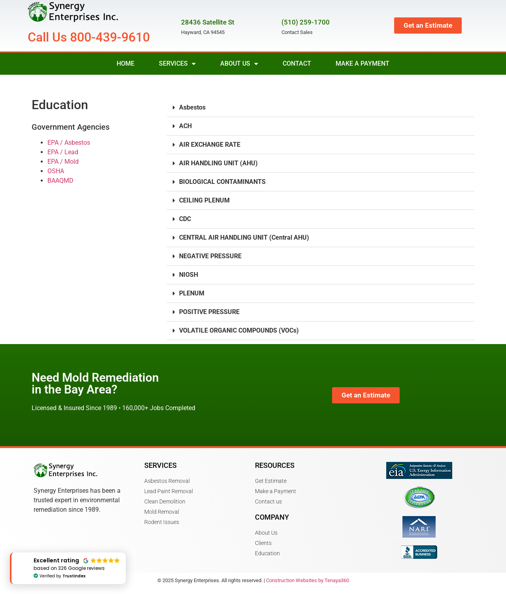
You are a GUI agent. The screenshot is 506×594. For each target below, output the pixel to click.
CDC (185, 219)
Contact (297, 63)
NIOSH (188, 274)
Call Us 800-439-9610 (89, 37)
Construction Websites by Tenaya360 (307, 580)
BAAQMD (60, 180)
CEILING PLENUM (204, 200)
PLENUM (191, 293)
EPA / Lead (62, 152)
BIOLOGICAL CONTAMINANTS (222, 181)
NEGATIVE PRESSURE (210, 256)
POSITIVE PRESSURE (209, 312)
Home (125, 63)
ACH (185, 126)
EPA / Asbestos (68, 142)
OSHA (55, 171)
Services (177, 64)
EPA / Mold (63, 161)
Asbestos (192, 107)
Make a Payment (362, 63)
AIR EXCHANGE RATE (209, 144)
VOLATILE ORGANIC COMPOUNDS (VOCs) (239, 330)
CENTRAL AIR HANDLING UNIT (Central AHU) (244, 237)
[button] (320, 107)
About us (239, 64)
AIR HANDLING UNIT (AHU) (218, 163)
